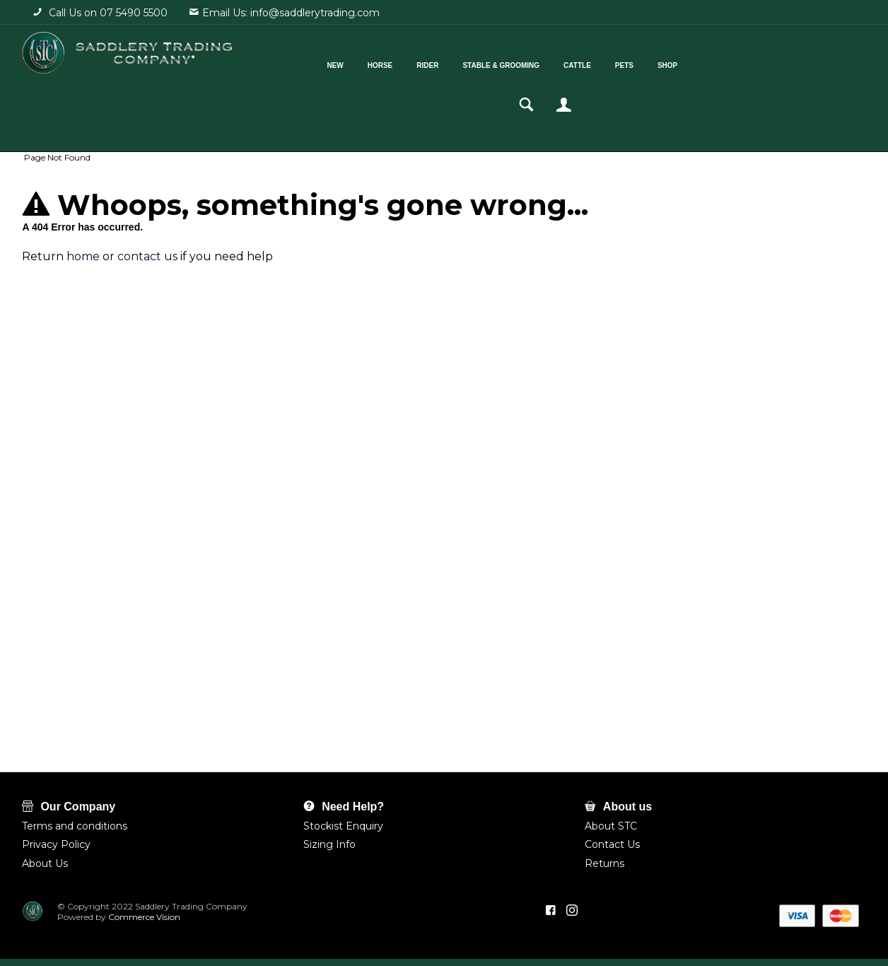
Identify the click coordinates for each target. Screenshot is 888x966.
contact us (147, 256)
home (83, 256)
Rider (405, 62)
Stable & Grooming (478, 62)
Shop (645, 62)
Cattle (554, 62)
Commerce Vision (143, 917)
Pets (601, 62)
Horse (357, 62)
